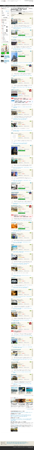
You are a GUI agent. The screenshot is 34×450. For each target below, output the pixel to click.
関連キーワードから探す (4, 444)
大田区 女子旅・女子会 (26, 62)
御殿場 (16, 443)
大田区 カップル (17, 62)
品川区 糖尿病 (19, 383)
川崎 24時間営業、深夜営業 (22, 230)
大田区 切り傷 (24, 75)
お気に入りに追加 (27, 44)
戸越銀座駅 (16, 347)
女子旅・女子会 (25, 415)
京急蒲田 (12, 412)
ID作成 (32, 1)
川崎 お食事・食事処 (17, 230)
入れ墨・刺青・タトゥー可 (16, 416)
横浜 (7, 443)
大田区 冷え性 (21, 87)
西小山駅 (16, 384)
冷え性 (28, 415)
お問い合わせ (31, 445)
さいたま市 (13, 443)
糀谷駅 (13, 37)
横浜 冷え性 (19, 335)
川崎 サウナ (30, 180)
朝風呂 (20, 416)
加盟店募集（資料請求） (16, 445)
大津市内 (23, 443)
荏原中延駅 (26, 287)
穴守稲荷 (17, 412)
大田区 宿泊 (14, 62)
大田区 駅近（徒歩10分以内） (16, 119)
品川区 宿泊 (14, 296)
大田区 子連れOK (14, 27)
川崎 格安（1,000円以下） (20, 180)
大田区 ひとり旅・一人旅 (19, 27)
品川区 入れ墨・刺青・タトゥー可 (28, 251)
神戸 (24, 443)
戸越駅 (13, 347)
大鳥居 (15, 412)
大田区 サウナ (31, 167)
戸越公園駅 (23, 287)
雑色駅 (19, 119)
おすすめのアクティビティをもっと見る (28, 395)
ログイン (30, 1)
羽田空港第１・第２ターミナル (29, 412)
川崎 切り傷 (19, 190)
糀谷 (13, 412)
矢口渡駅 (20, 143)
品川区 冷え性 (25, 383)
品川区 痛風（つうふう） (15, 383)
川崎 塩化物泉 (14, 190)
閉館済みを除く (22, 14)
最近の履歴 (31, 0)
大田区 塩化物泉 (14, 87)
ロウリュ (14, 415)
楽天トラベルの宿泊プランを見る (22, 71)
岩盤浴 (24, 416)
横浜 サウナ (29, 359)
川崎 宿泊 (17, 190)
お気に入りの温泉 (27, 0)
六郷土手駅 (22, 119)
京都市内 (21, 443)
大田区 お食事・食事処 (24, 27)
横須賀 (10, 443)
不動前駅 (30, 383)
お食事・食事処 (17, 415)
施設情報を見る (21, 44)
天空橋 (19, 412)
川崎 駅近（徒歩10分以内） (26, 180)
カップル (30, 415)
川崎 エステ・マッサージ (15, 180)
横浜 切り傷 (17, 335)
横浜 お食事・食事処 (20, 359)
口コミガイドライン (26, 445)
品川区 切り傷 (22, 383)
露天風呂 (12, 415)
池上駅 (31, 130)
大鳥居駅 (31, 87)
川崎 (8, 443)
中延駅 (19, 287)
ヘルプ (29, 445)
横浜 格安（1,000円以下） (24, 359)
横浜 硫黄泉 (14, 335)
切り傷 (26, 416)
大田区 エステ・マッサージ (24, 48)
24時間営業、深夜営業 (13, 420)
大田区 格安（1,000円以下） (29, 27)
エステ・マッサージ (21, 415)
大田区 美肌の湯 (21, 75)
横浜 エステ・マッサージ (15, 359)
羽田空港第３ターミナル (22, 412)
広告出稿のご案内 (21, 445)
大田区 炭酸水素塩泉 (15, 75)
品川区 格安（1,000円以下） (15, 251)
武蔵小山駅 (28, 383)
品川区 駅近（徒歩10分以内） (21, 251)
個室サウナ (12, 416)
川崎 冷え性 (22, 190)
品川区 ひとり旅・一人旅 (15, 263)
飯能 (15, 443)
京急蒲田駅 (16, 49)
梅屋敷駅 (16, 37)
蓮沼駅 (18, 49)
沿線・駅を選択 (5, 17)
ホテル (11, 419)
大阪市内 (19, 443)
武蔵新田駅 (22, 143)
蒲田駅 (13, 49)
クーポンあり (18, 14)
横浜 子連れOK (22, 335)
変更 (8, 15)
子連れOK (22, 416)
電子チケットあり (14, 14)
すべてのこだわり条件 (5, 41)
